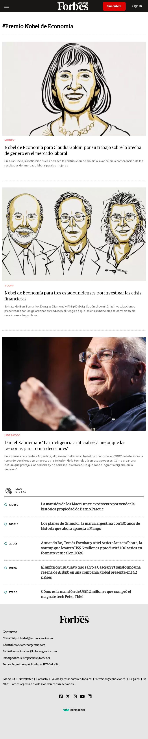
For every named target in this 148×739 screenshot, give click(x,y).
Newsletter (26, 679)
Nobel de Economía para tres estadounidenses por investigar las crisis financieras (72, 296)
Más (79, 490)
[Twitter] (68, 696)
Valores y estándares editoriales (72, 679)
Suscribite (114, 6)
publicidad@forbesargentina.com (35, 638)
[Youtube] (82, 696)
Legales (134, 679)
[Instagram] (75, 696)
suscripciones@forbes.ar (35, 658)
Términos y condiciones (110, 679)
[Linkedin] (90, 696)
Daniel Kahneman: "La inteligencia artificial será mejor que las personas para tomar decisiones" (64, 446)
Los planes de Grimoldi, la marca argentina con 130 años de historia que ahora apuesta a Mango (90, 526)
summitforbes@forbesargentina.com (35, 651)
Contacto (42, 679)
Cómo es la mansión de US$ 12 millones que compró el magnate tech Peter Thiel (86, 594)
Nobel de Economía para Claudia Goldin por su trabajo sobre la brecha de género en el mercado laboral (72, 150)
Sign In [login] (137, 6)
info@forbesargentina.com (29, 645)
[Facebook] (61, 696)
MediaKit (9, 679)
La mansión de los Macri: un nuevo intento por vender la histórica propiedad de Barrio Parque (88, 506)
